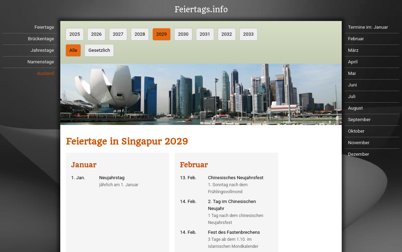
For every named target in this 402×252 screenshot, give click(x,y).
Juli (351, 96)
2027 (118, 34)
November (358, 142)
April (352, 61)
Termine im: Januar (368, 27)
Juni (352, 85)
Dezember (358, 154)
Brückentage (41, 38)
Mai (352, 73)
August (355, 108)
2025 (74, 34)
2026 (96, 34)
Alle (73, 50)
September (359, 119)
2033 (248, 34)
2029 (161, 34)
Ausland (45, 73)
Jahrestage (42, 50)
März (353, 50)
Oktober (356, 131)
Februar (356, 38)
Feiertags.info (201, 9)
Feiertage (44, 27)
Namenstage (40, 61)
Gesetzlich (99, 50)
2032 (227, 34)
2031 (205, 34)
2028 (140, 34)
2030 (183, 34)
